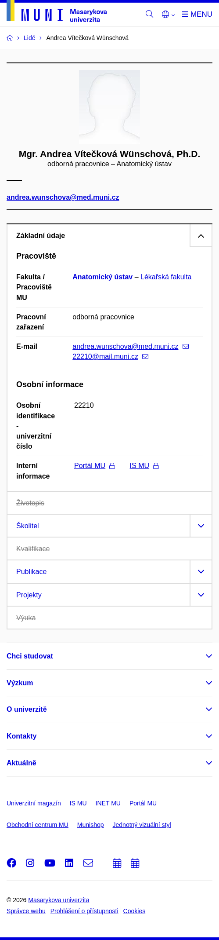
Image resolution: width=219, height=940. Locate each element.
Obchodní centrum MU (37, 824)
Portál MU (94, 465)
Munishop (90, 824)
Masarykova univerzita (58, 899)
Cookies (134, 910)
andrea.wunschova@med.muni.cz (63, 197)
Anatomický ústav (102, 277)
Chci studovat (30, 656)
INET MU (108, 803)
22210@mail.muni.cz (110, 356)
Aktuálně (21, 763)
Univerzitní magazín (34, 803)
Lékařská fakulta (166, 277)
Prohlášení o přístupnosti (84, 910)
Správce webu (26, 910)
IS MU (144, 465)
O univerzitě (27, 709)
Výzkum (20, 683)
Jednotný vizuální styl (142, 824)
